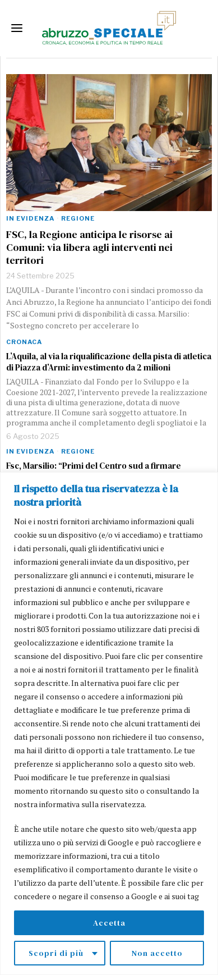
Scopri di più (56, 953)
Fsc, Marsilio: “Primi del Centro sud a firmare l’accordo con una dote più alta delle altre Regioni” (103, 471)
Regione (78, 218)
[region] (109, 723)
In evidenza (30, 218)
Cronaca (24, 342)
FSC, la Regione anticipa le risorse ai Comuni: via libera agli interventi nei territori (89, 247)
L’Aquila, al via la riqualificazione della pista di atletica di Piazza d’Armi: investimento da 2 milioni (108, 362)
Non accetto (157, 953)
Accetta (109, 922)
